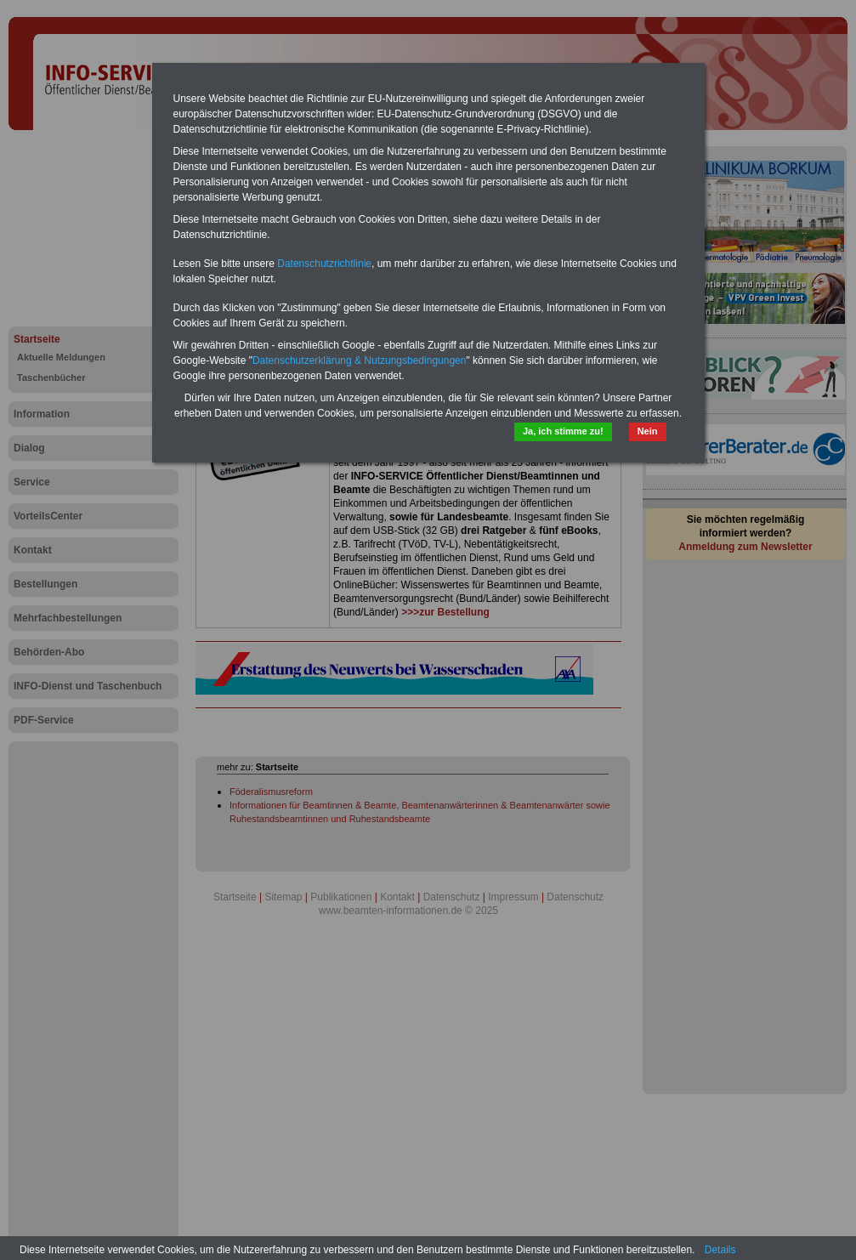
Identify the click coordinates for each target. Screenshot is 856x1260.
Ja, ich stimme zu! (563, 431)
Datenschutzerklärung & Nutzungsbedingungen (359, 360)
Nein (648, 431)
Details (720, 1250)
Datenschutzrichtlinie (324, 264)
